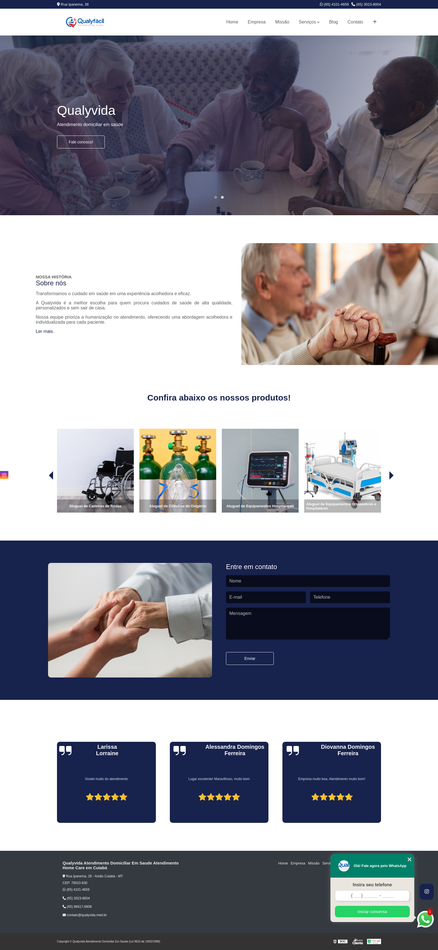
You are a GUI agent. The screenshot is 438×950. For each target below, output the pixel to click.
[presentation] (43, 497)
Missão (282, 22)
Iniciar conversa (372, 911)
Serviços (307, 22)
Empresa (257, 22)
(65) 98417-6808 (77, 907)
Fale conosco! (81, 142)
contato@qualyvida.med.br (85, 915)
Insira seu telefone (372, 884)
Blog (333, 22)
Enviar (250, 658)
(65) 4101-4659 (334, 4)
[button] (215, 197)
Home (232, 22)
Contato (355, 22)
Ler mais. (45, 331)
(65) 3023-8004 (366, 4)
